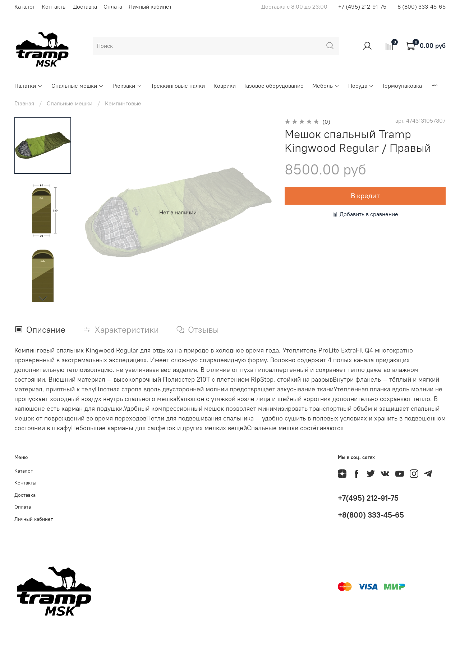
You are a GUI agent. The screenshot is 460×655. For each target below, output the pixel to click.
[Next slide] (42, 298)
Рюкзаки (127, 85)
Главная (24, 103)
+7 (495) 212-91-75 (362, 6)
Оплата (113, 6)
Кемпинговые (123, 103)
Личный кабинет (150, 6)
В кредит (365, 195)
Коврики (224, 85)
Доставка (85, 6)
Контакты (54, 6)
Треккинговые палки (178, 85)
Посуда (361, 85)
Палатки (28, 85)
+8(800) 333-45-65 (371, 515)
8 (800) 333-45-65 (421, 6)
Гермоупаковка (402, 85)
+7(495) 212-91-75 (368, 498)
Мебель (326, 85)
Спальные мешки (77, 85)
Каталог (24, 6)
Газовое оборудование (274, 85)
